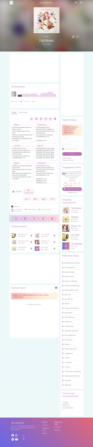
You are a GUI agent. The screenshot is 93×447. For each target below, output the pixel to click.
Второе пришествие (71, 285)
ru (23, 435)
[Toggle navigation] (81, 2)
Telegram (57, 430)
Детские (66, 294)
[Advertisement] (34, 67)
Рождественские (69, 349)
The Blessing (76, 244)
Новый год (67, 321)
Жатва (65, 303)
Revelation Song (24, 234)
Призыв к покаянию (70, 331)
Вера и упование (69, 281)
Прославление (68, 335)
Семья (65, 358)
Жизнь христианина (70, 308)
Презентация (23, 112)
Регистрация (66, 158)
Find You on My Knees (48, 241)
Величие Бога (68, 276)
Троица (66, 367)
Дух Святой (67, 299)
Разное (66, 344)
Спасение (67, 362)
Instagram (57, 427)
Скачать (16, 191)
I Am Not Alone (23, 247)
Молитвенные (68, 317)
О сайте (44, 425)
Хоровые (66, 380)
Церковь (66, 385)
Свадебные (67, 353)
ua (24, 437)
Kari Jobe (46, 44)
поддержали (72, 193)
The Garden (45, 234)
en (24, 439)
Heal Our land (23, 241)
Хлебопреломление (70, 376)
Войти (72, 154)
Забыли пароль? (68, 160)
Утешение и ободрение (72, 371)
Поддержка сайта (45, 429)
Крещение (67, 312)
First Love (44, 247)
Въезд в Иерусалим (70, 290)
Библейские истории (71, 263)
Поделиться (28, 191)
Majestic (74, 217)
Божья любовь (68, 272)
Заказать (45, 433)
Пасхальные (68, 326)
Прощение (67, 340)
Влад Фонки (15, 206)
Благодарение (68, 267)
